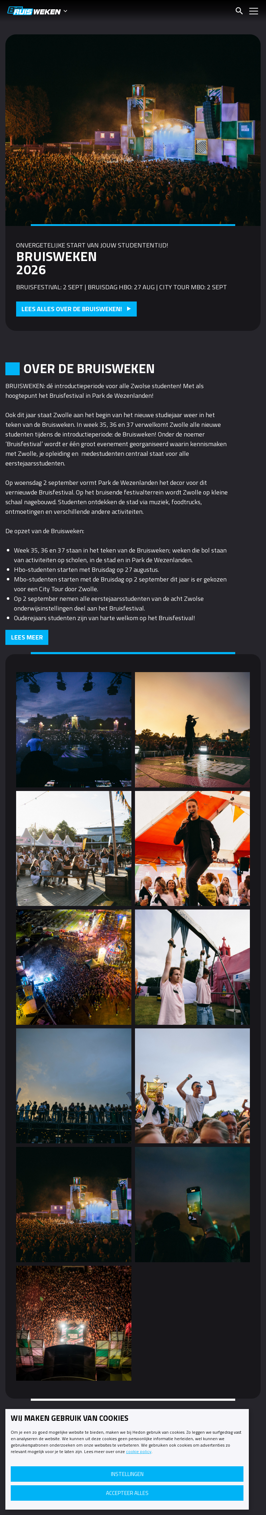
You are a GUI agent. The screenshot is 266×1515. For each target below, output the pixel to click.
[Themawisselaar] (68, 11)
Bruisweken (34, 10)
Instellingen (127, 1474)
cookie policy (138, 1451)
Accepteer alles (127, 1493)
